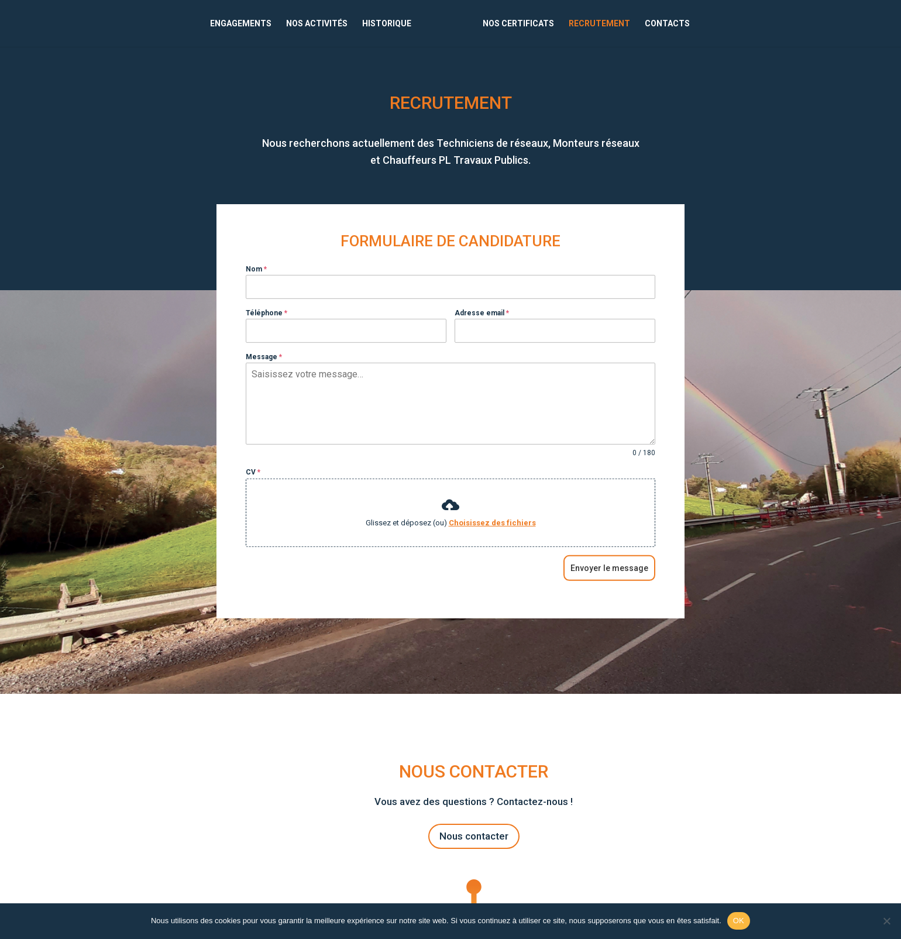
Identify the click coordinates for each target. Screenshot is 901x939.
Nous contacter (473, 836)
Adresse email (482, 328)
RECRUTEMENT (599, 23)
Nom (256, 284)
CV (253, 488)
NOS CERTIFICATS (518, 23)
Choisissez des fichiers (492, 538)
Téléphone (266, 328)
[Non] (886, 921)
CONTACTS (667, 23)
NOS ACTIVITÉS (317, 23)
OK (738, 920)
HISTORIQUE (386, 23)
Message (264, 372)
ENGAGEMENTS (240, 23)
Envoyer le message (609, 583)
